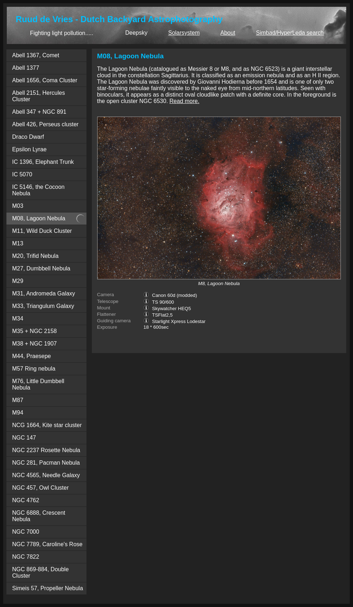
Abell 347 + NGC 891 (39, 112)
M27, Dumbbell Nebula (41, 268)
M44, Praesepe (31, 356)
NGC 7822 (25, 557)
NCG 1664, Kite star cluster (47, 425)
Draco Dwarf (28, 137)
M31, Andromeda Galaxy (43, 293)
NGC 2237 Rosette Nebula (46, 450)
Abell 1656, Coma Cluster (44, 80)
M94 (17, 413)
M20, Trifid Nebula (35, 256)
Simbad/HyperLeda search (290, 33)
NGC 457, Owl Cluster (40, 488)
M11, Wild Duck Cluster (42, 231)
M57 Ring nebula (33, 369)
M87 (17, 400)
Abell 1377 (25, 68)
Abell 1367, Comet (35, 55)
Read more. (184, 101)
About (227, 33)
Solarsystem (184, 33)
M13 (17, 243)
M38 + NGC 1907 (34, 344)
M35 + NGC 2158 (34, 331)
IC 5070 (22, 174)
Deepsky (136, 33)
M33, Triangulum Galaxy (43, 306)
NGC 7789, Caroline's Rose (47, 544)
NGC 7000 (25, 532)
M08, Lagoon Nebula (38, 218)
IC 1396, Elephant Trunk (43, 162)
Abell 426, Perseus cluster (45, 124)
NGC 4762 (25, 500)
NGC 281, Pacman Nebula (46, 463)
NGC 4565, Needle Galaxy (46, 475)
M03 (17, 206)
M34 (17, 318)
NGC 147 (24, 438)
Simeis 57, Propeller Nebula (47, 588)
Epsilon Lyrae (29, 149)
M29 (17, 281)
